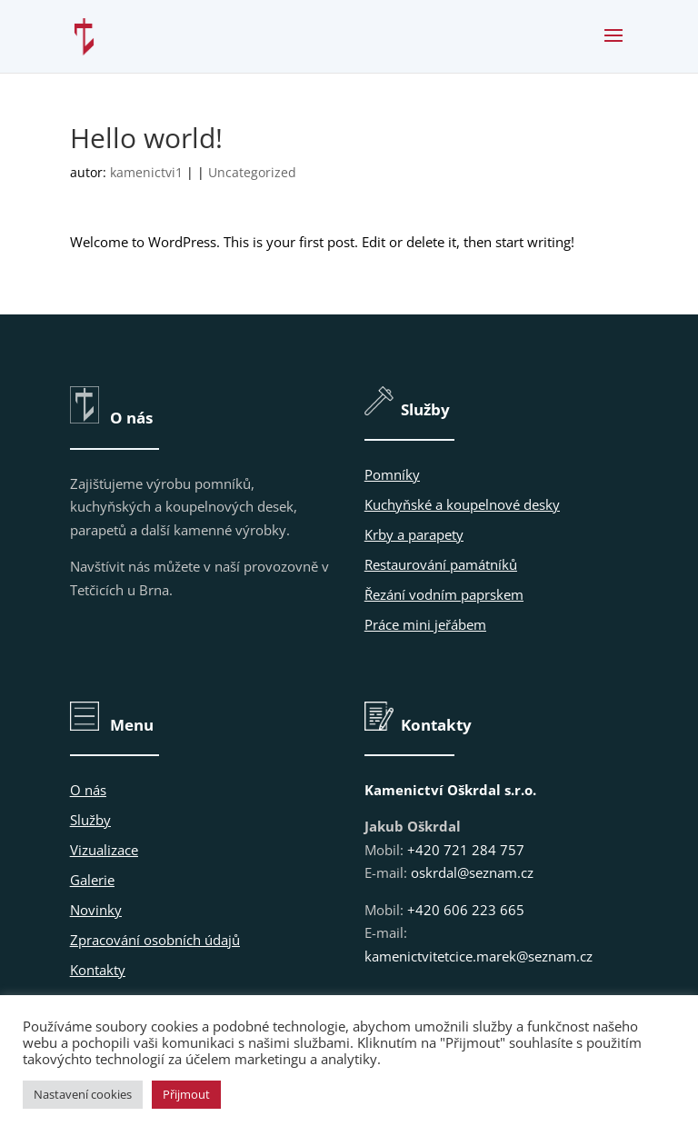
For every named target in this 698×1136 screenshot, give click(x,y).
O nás (88, 790)
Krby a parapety (414, 534)
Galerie (92, 880)
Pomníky (392, 474)
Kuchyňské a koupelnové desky (462, 504)
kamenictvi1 (146, 172)
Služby (90, 820)
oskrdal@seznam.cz (472, 872)
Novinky (96, 910)
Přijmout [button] (186, 1094)
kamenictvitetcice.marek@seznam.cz (478, 956)
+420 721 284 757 (465, 850)
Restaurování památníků (440, 564)
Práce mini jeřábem (425, 624)
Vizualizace (104, 850)
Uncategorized (252, 172)
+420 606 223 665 (465, 910)
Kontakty (97, 970)
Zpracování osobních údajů (155, 940)
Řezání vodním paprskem (444, 594)
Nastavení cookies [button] (83, 1094)
